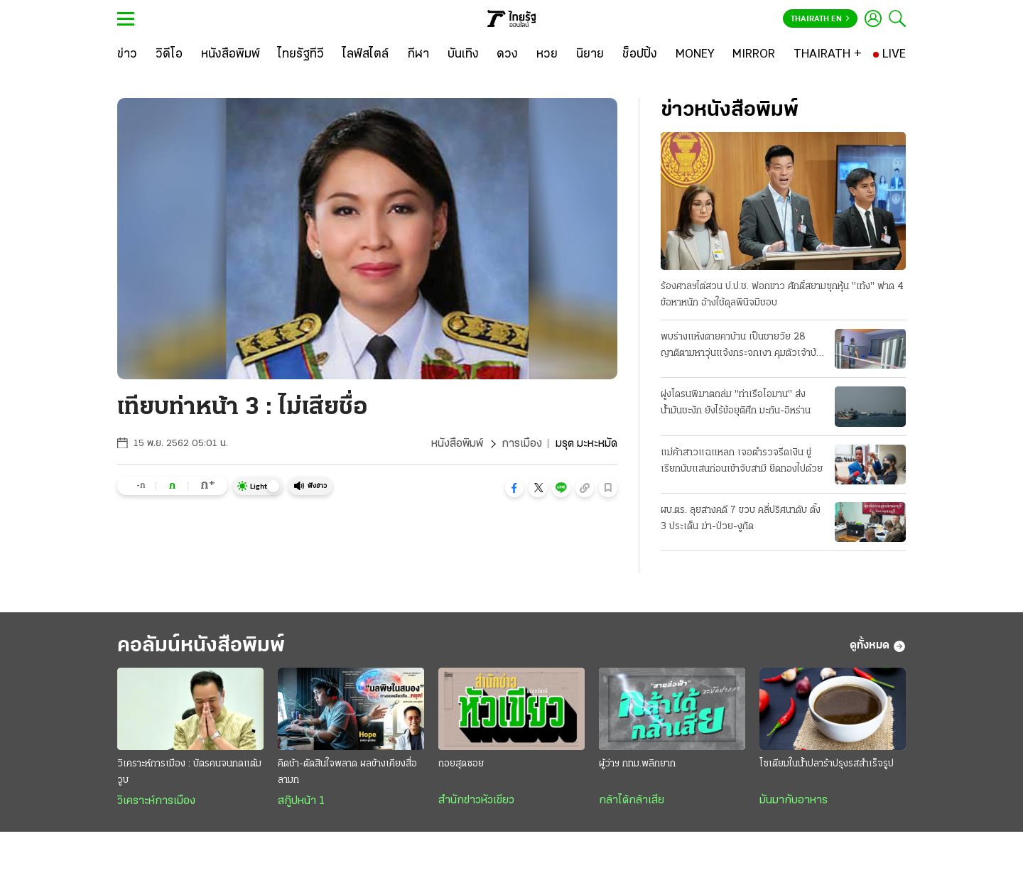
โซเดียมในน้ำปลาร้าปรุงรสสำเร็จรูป (826, 764)
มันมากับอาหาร (793, 800)
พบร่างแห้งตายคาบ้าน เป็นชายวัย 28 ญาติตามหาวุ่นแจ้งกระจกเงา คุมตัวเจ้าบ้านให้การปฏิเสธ (743, 347)
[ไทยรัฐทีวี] (301, 54)
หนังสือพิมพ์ (457, 444)
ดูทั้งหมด (878, 646)
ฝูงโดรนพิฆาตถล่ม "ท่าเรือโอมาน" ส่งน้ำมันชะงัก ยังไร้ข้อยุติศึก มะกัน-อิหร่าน (736, 402)
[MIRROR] (753, 54)
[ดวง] (507, 54)
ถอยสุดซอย (461, 764)
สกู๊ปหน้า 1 (301, 801)
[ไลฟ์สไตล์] (365, 54)
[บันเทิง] (463, 54)
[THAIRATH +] (828, 54)
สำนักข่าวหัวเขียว (476, 800)
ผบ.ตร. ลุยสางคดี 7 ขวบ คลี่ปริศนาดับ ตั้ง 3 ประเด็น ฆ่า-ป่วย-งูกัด (741, 518)
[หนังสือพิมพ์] (230, 54)
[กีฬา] (418, 54)
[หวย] (547, 54)
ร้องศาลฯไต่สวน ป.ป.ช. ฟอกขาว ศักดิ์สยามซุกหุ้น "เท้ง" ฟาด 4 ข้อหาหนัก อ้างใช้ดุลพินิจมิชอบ (782, 294)
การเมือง (522, 444)
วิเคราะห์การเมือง (156, 801)
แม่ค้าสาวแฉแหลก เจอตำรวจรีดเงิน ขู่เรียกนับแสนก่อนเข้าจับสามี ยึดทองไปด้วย (742, 460)
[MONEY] (695, 54)
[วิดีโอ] (169, 54)
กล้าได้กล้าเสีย (631, 800)
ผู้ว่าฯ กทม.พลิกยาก (637, 764)
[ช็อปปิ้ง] (639, 54)
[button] (514, 488)
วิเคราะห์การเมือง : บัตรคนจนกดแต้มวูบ (189, 772)
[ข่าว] (127, 54)
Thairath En (820, 19)
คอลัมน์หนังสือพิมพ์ (201, 646)
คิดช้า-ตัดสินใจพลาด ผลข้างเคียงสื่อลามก (347, 772)
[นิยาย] (590, 54)
